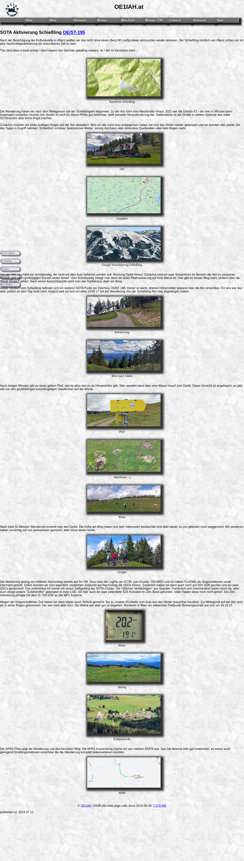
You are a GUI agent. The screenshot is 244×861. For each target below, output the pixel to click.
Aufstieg (6, 260)
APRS (9, 748)
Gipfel (5, 268)
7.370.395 (159, 805)
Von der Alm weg (11, 274)
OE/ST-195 (74, 32)
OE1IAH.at (128, 6)
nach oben (8, 253)
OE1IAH (86, 805)
